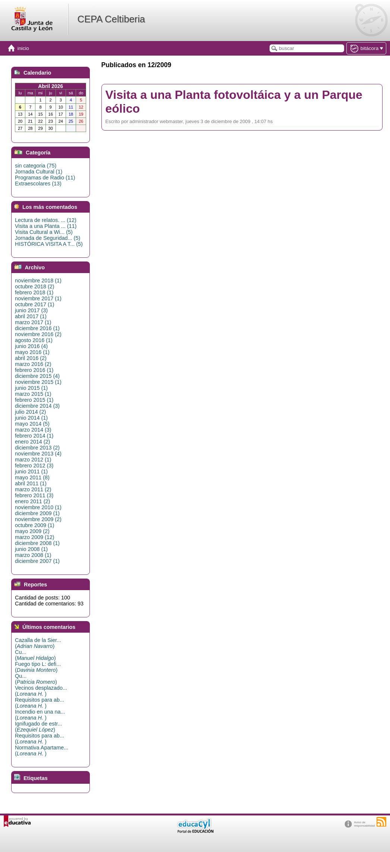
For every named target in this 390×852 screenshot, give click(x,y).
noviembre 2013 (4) (38, 454)
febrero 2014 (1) (34, 436)
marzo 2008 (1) (33, 555)
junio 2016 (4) (31, 346)
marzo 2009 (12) (34, 537)
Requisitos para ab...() (39, 703)
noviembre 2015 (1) (38, 382)
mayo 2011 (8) (32, 477)
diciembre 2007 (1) (37, 561)
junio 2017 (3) (31, 310)
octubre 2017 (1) (34, 304)
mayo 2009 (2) (32, 531)
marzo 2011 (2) (33, 489)
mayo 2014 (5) (32, 424)
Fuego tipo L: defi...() (38, 667)
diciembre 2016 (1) (37, 328)
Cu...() (35, 655)
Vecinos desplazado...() (41, 691)
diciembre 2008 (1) (37, 543)
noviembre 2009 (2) (38, 519)
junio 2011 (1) (31, 471)
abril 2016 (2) (31, 358)
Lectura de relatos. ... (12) (45, 220)
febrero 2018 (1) (34, 292)
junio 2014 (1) (31, 418)
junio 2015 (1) (31, 388)
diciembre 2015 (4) (37, 376)
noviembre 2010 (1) (38, 507)
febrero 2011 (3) (34, 495)
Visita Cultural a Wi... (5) (44, 232)
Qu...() (36, 679)
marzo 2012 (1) (33, 460)
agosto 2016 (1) (34, 340)
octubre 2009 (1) (34, 525)
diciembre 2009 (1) (37, 513)
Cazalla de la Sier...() (38, 643)
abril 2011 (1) (31, 483)
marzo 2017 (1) (33, 322)
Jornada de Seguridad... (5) (47, 238)
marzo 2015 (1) (33, 394)
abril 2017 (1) (31, 316)
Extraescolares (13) (38, 184)
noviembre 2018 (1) (38, 281)
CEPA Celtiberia (111, 19)
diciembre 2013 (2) (37, 448)
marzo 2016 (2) (33, 364)
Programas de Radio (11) (45, 178)
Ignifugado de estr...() (38, 727)
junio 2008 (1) (31, 549)
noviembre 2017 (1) (38, 298)
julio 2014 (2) (30, 412)
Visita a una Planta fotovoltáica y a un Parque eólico (234, 101)
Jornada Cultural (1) (38, 172)
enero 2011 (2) (32, 501)
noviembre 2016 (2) (38, 334)
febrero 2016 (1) (34, 370)
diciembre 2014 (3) (37, 406)
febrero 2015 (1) (34, 400)
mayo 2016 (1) (32, 352)
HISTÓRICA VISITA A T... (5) (49, 244)
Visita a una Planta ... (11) (45, 226)
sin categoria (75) (35, 166)
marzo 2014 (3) (33, 430)
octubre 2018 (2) (34, 286)
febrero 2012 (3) (34, 466)
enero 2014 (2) (32, 442)
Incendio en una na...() (40, 715)
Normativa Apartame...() (41, 751)
